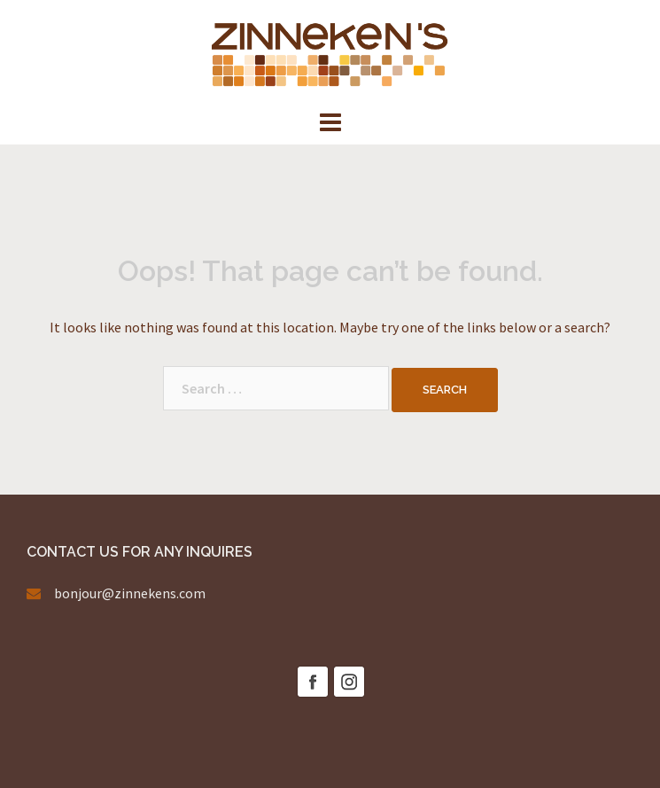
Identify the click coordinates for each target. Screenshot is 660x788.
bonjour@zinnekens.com (130, 593)
